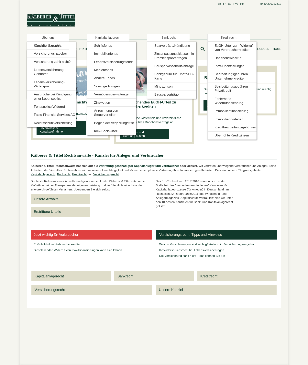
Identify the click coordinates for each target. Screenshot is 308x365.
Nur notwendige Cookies (134, 203)
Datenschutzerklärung (175, 203)
